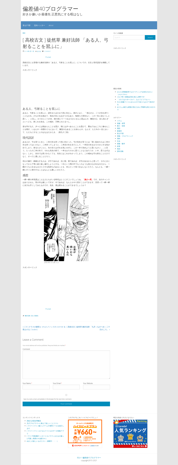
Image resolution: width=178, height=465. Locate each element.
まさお (39, 51)
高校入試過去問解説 (34, 421)
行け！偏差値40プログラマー (89, 458)
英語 (118, 149)
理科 (118, 138)
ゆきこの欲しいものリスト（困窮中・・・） (42, 441)
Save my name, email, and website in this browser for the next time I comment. (47, 399)
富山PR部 (26, 25)
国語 (24, 33)
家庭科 (119, 131)
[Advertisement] (66, 88)
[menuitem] (26, 25)
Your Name (27, 383)
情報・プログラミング (125, 136)
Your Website (88, 383)
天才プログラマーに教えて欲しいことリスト (42, 423)
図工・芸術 (121, 126)
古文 (32, 316)
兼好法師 (27, 316)
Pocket (48, 57)
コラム (119, 121)
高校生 (36, 316)
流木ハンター (39, 25)
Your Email (57, 383)
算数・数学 (121, 144)
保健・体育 (121, 123)
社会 (118, 141)
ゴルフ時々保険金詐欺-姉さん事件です (131, 97)
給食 (118, 146)
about (51, 25)
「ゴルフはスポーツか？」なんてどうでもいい (133, 99)
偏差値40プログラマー (50, 8)
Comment (26, 349)
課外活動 (120, 151)
